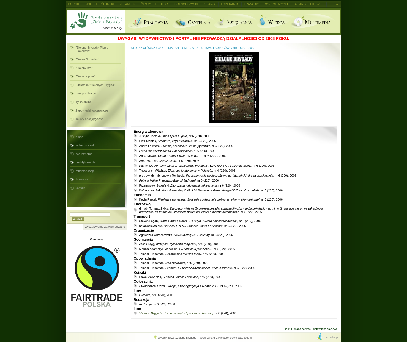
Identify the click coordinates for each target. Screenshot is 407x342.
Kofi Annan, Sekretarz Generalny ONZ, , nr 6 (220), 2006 (211, 190)
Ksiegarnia (235, 21)
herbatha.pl (331, 337)
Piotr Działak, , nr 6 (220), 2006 (177, 141)
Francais (251, 4)
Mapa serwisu (302, 328)
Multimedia (314, 21)
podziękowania (86, 162)
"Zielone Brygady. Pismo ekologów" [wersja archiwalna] (176, 313)
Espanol (209, 4)
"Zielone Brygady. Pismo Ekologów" (92, 49)
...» (335, 4)
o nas (79, 136)
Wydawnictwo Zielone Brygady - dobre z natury (96, 21)
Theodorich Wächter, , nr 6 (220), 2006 (187, 170)
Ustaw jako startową (325, 328)
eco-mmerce (84, 153)
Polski (73, 4)
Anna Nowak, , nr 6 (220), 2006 (182, 155)
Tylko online (84, 102)
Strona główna (143, 47)
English (90, 4)
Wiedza (272, 21)
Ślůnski (107, 4)
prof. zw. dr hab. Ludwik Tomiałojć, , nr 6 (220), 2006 (217, 175)
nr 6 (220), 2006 (243, 47)
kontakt (80, 188)
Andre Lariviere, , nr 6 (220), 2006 (186, 146)
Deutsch (162, 4)
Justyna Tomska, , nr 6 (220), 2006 (174, 136)
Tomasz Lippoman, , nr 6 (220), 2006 (182, 253)
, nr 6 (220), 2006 (177, 150)
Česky (146, 4)
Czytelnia (193, 21)
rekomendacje (85, 171)
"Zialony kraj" (84, 67)
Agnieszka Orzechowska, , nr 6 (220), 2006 (186, 235)
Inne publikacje (86, 93)
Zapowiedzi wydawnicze (92, 110)
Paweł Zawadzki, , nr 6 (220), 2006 (180, 277)
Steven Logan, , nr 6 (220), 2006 (200, 221)
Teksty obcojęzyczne (89, 119)
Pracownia (148, 21)
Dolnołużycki (186, 4)
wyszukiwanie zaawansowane (105, 226)
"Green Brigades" (87, 59)
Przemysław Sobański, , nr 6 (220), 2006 (189, 185)
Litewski (317, 4)
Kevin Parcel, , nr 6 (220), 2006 (211, 199)
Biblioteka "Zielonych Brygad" (95, 85)
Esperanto (230, 4)
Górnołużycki (276, 4)
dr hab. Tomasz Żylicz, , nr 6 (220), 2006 (231, 210)
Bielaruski (127, 4)
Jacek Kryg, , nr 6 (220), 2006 (179, 244)
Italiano (299, 4)
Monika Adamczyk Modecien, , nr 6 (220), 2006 (187, 249)
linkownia (82, 179)
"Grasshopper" (85, 76)
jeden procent (85, 145)
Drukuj (288, 328)
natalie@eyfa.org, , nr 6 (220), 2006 (192, 225)
